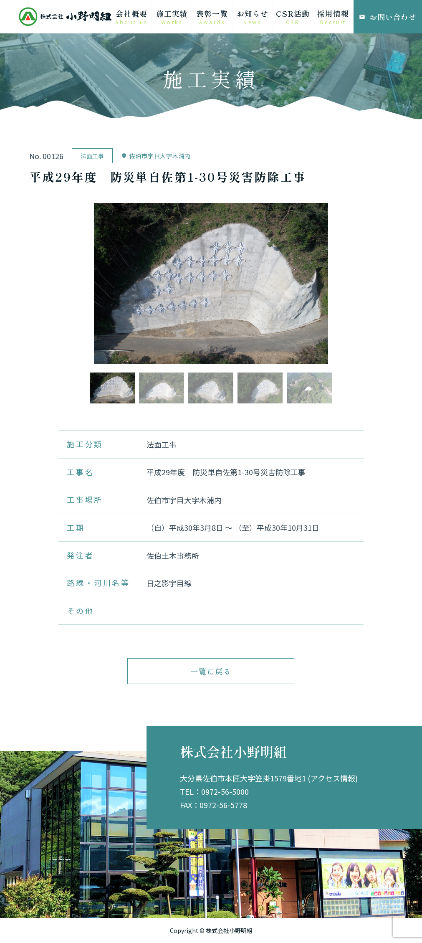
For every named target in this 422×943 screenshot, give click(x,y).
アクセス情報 (333, 778)
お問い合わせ (388, 16)
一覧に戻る (211, 671)
